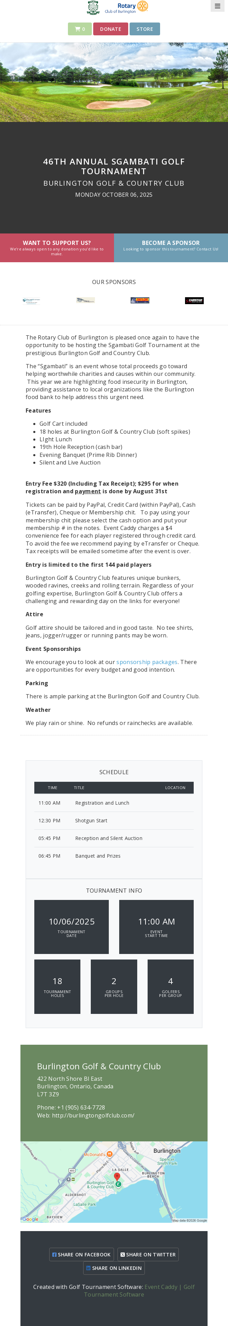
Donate (110, 29)
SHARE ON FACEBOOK (81, 1254)
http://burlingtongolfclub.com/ (93, 1115)
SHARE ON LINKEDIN (114, 1268)
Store (145, 29)
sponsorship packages (146, 662)
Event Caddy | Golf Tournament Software (139, 1290)
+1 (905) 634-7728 (81, 1107)
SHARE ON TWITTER (148, 1254)
